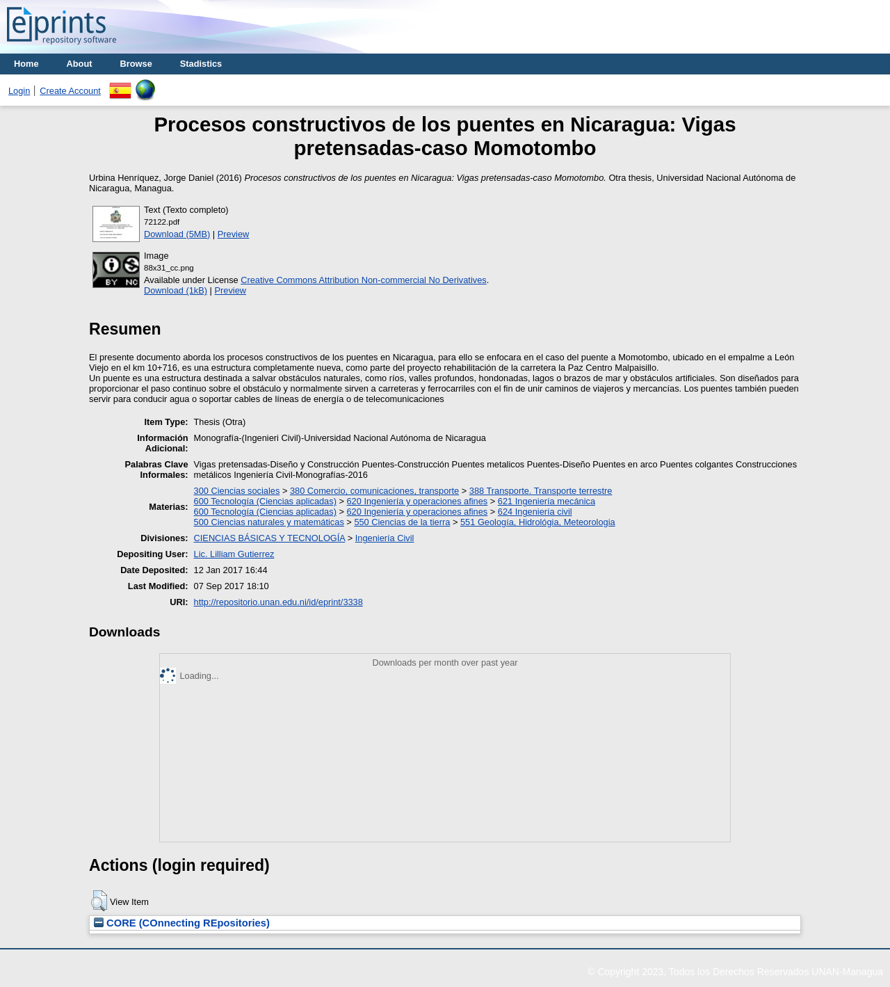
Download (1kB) (175, 290)
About (79, 63)
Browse (136, 63)
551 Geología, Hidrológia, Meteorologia (537, 522)
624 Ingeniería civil (535, 511)
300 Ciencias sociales (237, 491)
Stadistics (201, 63)
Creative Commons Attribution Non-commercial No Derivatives (363, 280)
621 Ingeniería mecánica (546, 501)
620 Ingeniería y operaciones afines (417, 501)
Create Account (70, 91)
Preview (234, 234)
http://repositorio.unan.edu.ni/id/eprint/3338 (278, 602)
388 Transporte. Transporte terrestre (541, 491)
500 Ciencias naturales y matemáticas (269, 522)
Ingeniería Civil (384, 538)
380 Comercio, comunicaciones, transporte (374, 491)
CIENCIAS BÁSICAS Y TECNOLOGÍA (270, 538)
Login (19, 91)
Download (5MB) (177, 234)
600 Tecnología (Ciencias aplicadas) (265, 501)
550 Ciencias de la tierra (402, 522)
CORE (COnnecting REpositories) (182, 923)
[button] (99, 900)
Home (26, 63)
